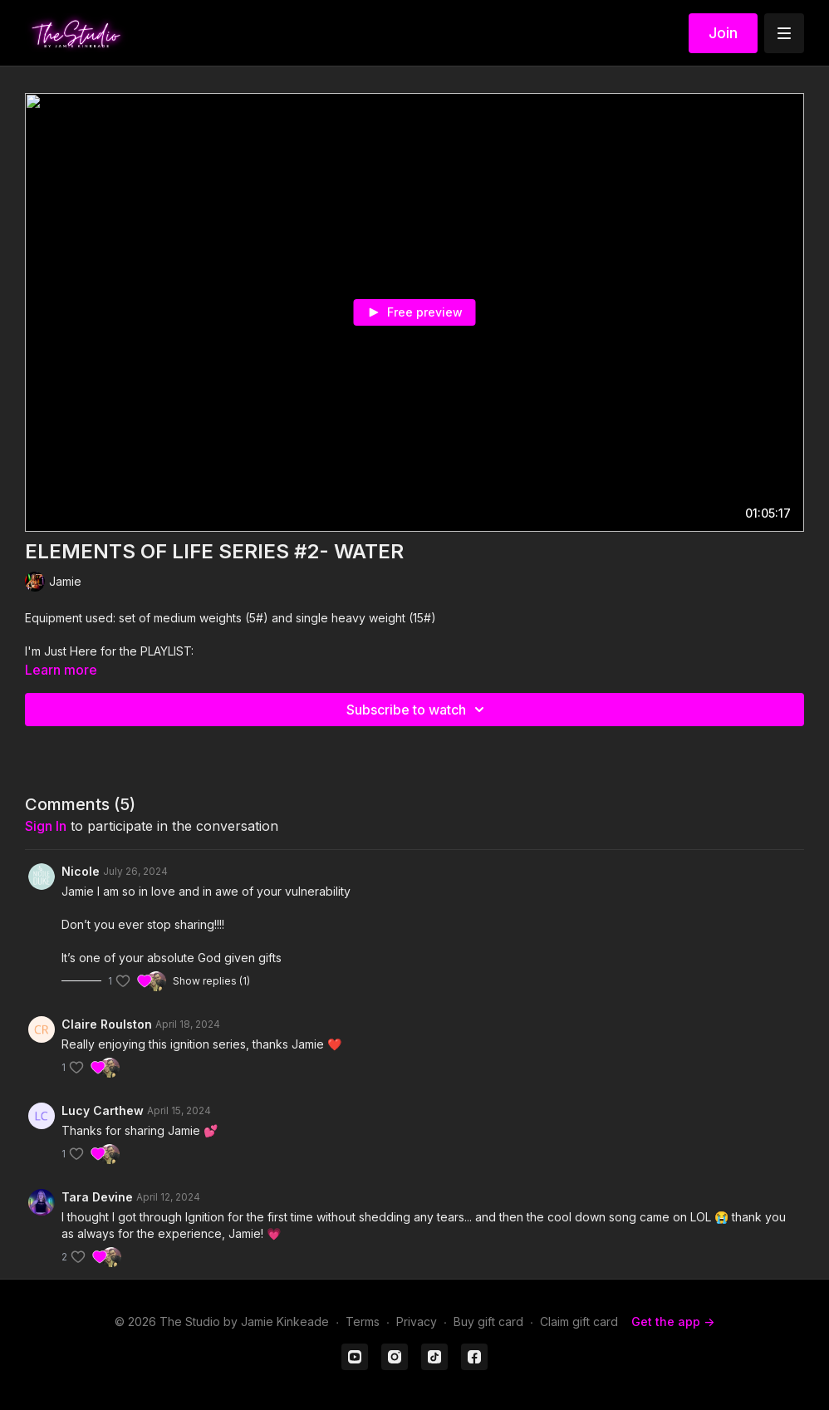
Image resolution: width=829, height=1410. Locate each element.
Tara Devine (97, 1197)
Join (723, 33)
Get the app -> (672, 1321)
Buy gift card (488, 1321)
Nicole (80, 871)
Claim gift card (579, 1321)
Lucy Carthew (102, 1110)
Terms (363, 1321)
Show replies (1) (211, 981)
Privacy (416, 1321)
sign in (45, 826)
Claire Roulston (106, 1024)
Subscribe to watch (417, 710)
